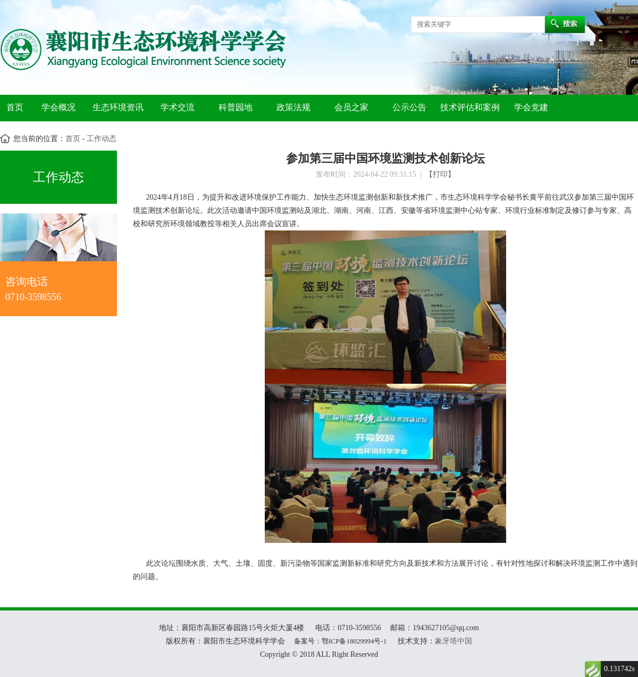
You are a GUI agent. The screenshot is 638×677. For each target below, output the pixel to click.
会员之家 (351, 107)
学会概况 (58, 107)
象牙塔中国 (453, 641)
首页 (14, 107)
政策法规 (293, 107)
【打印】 (440, 174)
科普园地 (236, 107)
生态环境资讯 (118, 107)
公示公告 (409, 107)
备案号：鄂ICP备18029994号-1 (340, 641)
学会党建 (531, 107)
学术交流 (178, 107)
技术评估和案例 (470, 107)
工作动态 (100, 139)
